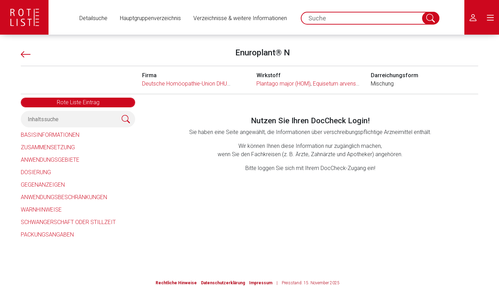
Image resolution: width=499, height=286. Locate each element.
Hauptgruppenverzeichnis (150, 18)
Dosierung (36, 172)
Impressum (260, 282)
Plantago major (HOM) (283, 83)
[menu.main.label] (490, 17)
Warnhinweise (41, 209)
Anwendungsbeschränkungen (64, 197)
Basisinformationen (50, 135)
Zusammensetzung (48, 147)
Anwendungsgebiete (50, 160)
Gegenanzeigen (43, 184)
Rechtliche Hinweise (176, 282)
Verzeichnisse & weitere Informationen (240, 18)
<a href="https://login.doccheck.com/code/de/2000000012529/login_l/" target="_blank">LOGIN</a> (310, 215)
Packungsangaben (47, 234)
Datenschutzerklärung (223, 282)
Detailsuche (93, 18)
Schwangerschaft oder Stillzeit (68, 222)
